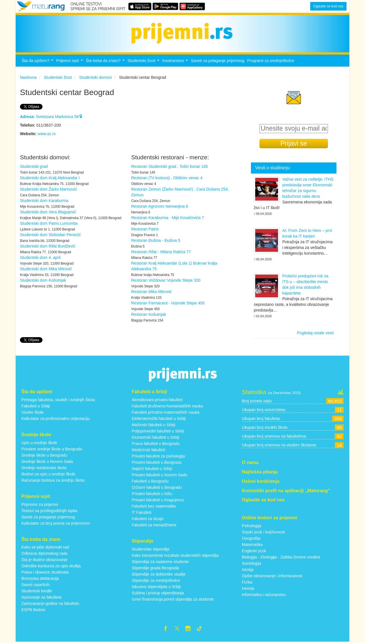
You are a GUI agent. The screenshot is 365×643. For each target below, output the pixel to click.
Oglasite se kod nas (328, 6)
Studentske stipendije (151, 549)
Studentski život (144, 62)
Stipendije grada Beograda (155, 568)
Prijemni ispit (70, 62)
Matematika (252, 544)
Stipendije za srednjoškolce (156, 580)
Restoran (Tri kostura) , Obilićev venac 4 (166, 178)
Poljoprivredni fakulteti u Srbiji (158, 431)
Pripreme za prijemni (39, 504)
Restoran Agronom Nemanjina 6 (159, 206)
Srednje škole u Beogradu (44, 455)
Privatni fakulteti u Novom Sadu (159, 475)
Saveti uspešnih (35, 584)
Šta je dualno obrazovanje (44, 559)
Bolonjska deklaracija (40, 578)
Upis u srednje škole (39, 442)
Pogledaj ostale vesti (315, 333)
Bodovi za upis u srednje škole (48, 474)
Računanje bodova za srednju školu (53, 480)
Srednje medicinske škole (44, 467)
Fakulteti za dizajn (148, 518)
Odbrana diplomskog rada (44, 553)
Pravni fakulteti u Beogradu (156, 443)
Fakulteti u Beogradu (150, 481)
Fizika (247, 582)
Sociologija (251, 563)
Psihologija (251, 525)
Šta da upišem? (38, 62)
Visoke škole (32, 412)
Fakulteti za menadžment (154, 525)
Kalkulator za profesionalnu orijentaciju (55, 418)
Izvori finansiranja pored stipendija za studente (173, 599)
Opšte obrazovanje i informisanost (272, 576)
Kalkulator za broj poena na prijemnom (55, 523)
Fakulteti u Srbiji (35, 406)
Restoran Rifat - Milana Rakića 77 (161, 252)
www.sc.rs (47, 133)
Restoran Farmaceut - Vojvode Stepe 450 (168, 303)
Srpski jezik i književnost (263, 532)
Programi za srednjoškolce (270, 60)
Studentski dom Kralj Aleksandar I (50, 178)
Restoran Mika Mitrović (151, 291)
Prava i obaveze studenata (45, 572)
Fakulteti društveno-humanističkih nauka (167, 406)
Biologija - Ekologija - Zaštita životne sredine (281, 557)
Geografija (251, 538)
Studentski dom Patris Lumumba (49, 223)
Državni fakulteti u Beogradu (157, 487)
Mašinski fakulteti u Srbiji (153, 424)
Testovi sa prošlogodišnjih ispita (49, 510)
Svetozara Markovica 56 (51, 116)
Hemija (248, 588)
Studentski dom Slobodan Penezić (50, 234)
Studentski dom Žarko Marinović (48, 189)
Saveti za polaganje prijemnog (217, 60)
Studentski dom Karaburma (44, 200)
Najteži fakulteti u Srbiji (152, 468)
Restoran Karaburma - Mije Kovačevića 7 (167, 217)
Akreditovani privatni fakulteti (157, 399)
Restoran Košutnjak (148, 314)
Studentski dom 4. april (40, 257)
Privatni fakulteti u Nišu (152, 493)
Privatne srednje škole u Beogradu (51, 449)
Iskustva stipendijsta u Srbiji (156, 586)
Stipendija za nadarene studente (160, 561)
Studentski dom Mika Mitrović (46, 269)
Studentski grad (34, 166)
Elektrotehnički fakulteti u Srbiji (159, 418)
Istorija (248, 569)
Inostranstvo (175, 62)
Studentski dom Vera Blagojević (48, 212)
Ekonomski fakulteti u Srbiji (155, 437)
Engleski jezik (254, 551)
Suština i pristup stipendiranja (158, 593)
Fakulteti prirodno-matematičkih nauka (165, 412)
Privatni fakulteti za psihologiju (158, 456)
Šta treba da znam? (106, 62)
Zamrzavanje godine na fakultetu (50, 603)
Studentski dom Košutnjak (43, 280)
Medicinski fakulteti (148, 450)
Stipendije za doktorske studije (159, 574)
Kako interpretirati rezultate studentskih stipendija (175, 555)
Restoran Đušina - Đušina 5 (155, 240)
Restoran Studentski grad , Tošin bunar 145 (169, 166)
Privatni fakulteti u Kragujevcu (158, 500)
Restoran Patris (145, 229)
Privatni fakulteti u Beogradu (157, 462)
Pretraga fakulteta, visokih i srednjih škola (58, 399)
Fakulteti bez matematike (154, 506)
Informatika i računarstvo (263, 594)
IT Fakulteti (141, 512)
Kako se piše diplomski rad (45, 547)
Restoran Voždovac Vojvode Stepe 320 (165, 280)
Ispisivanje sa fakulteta (41, 597)
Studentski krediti (36, 591)
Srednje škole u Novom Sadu (47, 461)
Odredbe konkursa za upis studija (51, 566)
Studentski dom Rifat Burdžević (48, 246)
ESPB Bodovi (33, 609)
